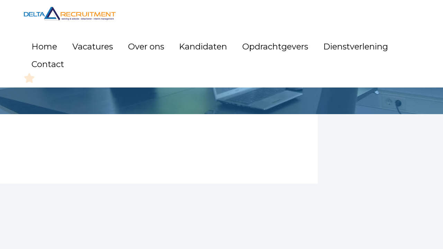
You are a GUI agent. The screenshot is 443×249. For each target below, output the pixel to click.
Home (120, 41)
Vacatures (154, 41)
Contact (382, 41)
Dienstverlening (337, 41)
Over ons (191, 41)
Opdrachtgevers (281, 41)
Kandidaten (231, 41)
